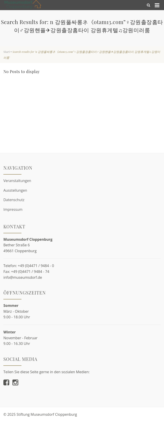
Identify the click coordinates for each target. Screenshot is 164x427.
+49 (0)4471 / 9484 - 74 (30, 271)
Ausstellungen (15, 190)
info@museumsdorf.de (22, 277)
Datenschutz (13, 199)
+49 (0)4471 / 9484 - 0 (36, 265)
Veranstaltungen (17, 180)
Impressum (12, 209)
